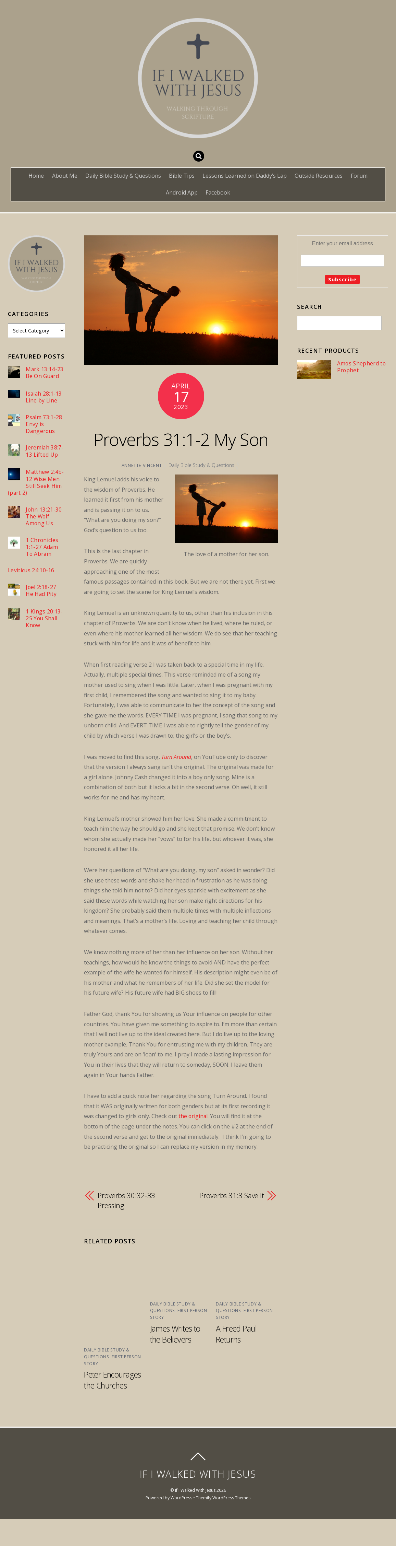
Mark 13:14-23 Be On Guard (45, 373)
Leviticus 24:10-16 (31, 571)
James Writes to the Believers (176, 1361)
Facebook (218, 192)
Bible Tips (182, 175)
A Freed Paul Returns (237, 1361)
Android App (182, 192)
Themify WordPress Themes (223, 1524)
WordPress (181, 1524)
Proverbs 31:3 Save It (231, 1223)
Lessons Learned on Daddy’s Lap (244, 175)
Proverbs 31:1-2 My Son (181, 452)
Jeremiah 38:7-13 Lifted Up (45, 452)
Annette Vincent (141, 493)
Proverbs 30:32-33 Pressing (127, 1228)
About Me (64, 175)
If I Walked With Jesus (195, 1517)
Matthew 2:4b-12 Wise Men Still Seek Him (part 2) (36, 483)
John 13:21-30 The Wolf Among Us (44, 517)
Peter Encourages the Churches (114, 1407)
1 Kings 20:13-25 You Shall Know (44, 620)
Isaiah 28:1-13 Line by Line (44, 397)
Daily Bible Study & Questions (123, 175)
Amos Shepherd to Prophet (361, 367)
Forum (359, 175)
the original (193, 1144)
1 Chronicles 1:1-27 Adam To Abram (42, 548)
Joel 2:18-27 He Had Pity (41, 592)
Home (36, 175)
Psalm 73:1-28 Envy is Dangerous (44, 424)
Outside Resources (319, 175)
